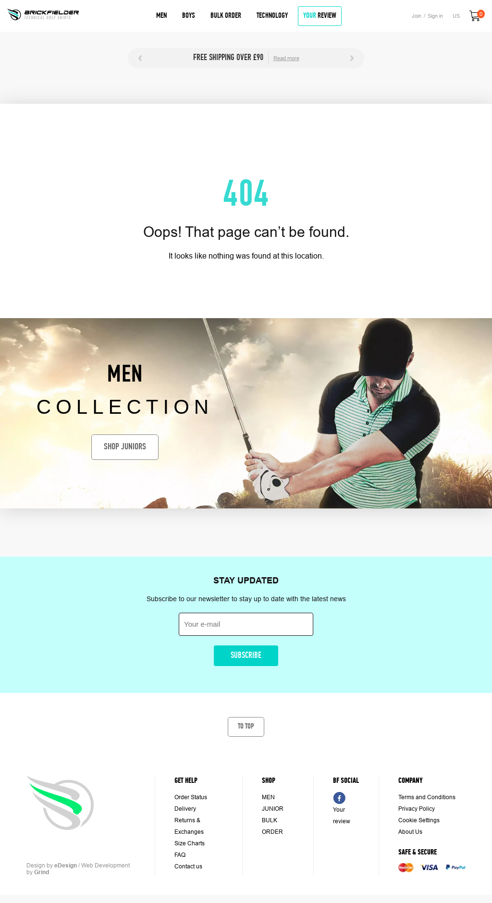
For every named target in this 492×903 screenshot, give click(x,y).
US (456, 16)
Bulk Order (225, 16)
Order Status (190, 797)
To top (246, 726)
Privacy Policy (416, 808)
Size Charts (189, 843)
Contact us (188, 866)
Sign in (435, 16)
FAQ (179, 855)
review (319, 16)
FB (339, 798)
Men (161, 16)
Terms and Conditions (426, 797)
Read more (286, 58)
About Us (410, 832)
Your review (341, 815)
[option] (246, 58)
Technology (272, 16)
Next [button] (352, 58)
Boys (188, 16)
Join (416, 16)
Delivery (185, 808)
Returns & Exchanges (189, 826)
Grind (41, 872)
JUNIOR (272, 808)
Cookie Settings (419, 820)
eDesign (65, 865)
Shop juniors (125, 447)
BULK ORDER (272, 826)
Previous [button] (140, 58)
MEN (268, 797)
